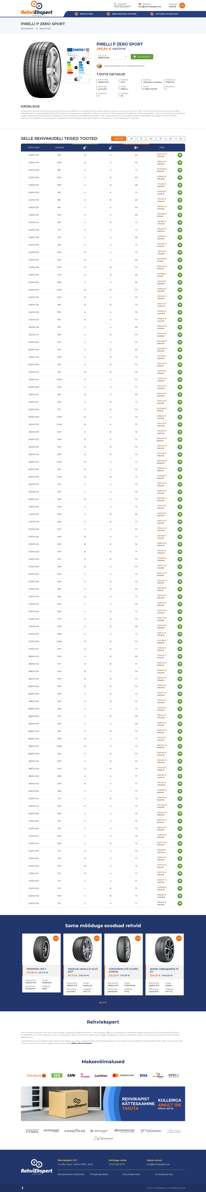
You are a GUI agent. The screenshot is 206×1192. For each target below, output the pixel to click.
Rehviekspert (27, 29)
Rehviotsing (45, 29)
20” (151, 138)
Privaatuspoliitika (99, 1174)
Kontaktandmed (164, 1174)
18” (131, 138)
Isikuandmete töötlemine (71, 1174)
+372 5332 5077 (122, 6)
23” (180, 138)
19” (141, 138)
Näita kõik (118, 138)
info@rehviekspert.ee (149, 6)
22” (170, 138)
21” (161, 138)
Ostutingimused (131, 1174)
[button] (100, 1002)
